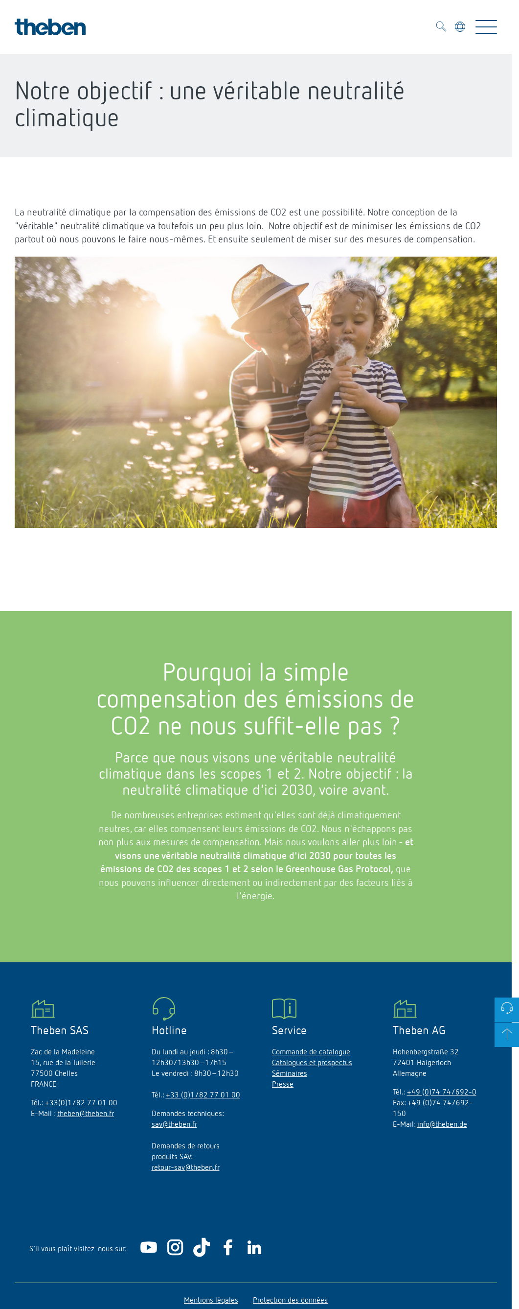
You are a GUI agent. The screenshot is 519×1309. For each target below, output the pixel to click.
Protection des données (290, 1301)
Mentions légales (211, 1301)
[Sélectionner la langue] (461, 28)
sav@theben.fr (174, 1125)
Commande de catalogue (311, 1052)
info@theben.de (442, 1125)
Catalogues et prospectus (312, 1063)
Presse (282, 1085)
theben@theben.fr (85, 1114)
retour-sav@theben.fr (186, 1168)
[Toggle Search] (441, 28)
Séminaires (289, 1074)
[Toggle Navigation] (486, 27)
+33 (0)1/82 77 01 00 (203, 1095)
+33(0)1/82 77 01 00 (81, 1103)
